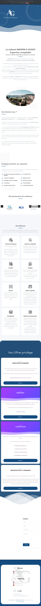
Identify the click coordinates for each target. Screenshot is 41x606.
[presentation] (2, 206)
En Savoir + (20, 383)
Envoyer (26, 544)
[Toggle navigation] (38, 6)
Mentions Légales (20, 601)
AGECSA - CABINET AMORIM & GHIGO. (18, 600)
